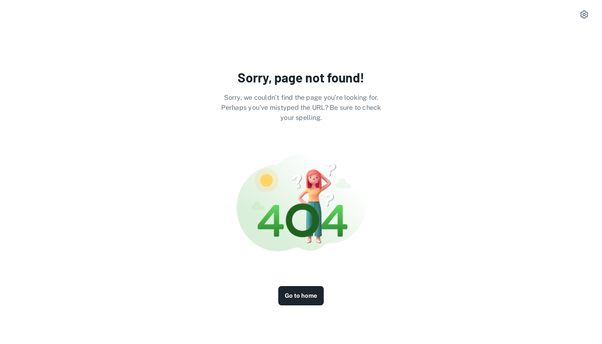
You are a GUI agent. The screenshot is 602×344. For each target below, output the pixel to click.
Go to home (301, 295)
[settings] (584, 14)
